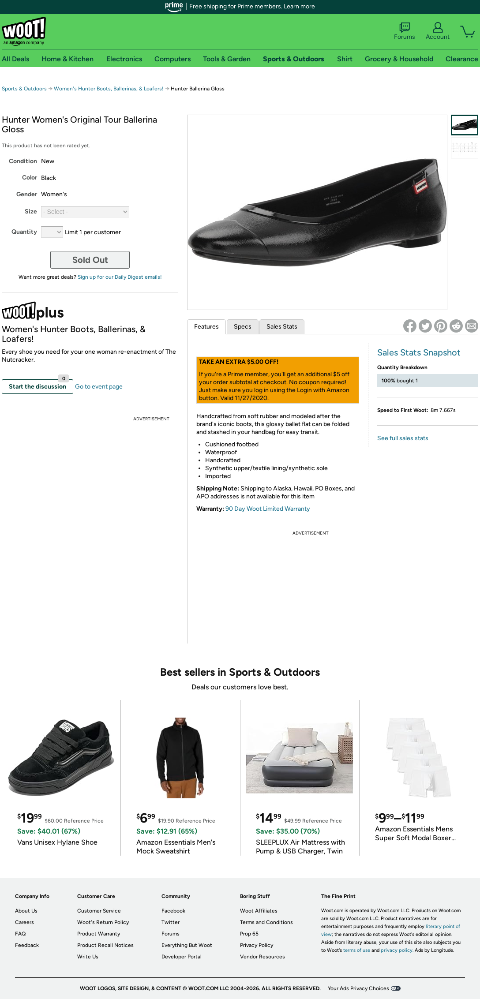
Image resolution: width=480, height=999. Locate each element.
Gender (26, 194)
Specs (242, 326)
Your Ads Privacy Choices (358, 988)
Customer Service (99, 911)
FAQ (20, 934)
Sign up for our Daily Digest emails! (120, 277)
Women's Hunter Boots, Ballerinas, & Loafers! (109, 89)
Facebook (173, 911)
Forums (404, 31)
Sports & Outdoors (24, 89)
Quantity (24, 232)
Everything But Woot (186, 945)
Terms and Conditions (266, 922)
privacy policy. (397, 950)
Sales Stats (281, 326)
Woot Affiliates (259, 911)
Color (29, 177)
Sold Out (90, 259)
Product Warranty (98, 934)
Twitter (170, 922)
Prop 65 (249, 934)
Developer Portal (181, 957)
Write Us (87, 957)
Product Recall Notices (105, 945)
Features (206, 326)
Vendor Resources (262, 957)
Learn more (299, 6)
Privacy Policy (256, 945)
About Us (26, 911)
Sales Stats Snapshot (419, 352)
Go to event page (99, 386)
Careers (24, 922)
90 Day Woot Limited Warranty (267, 509)
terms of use (356, 950)
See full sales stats (402, 438)
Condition (23, 161)
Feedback (27, 945)
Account (438, 31)
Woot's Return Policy (103, 922)
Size (31, 211)
